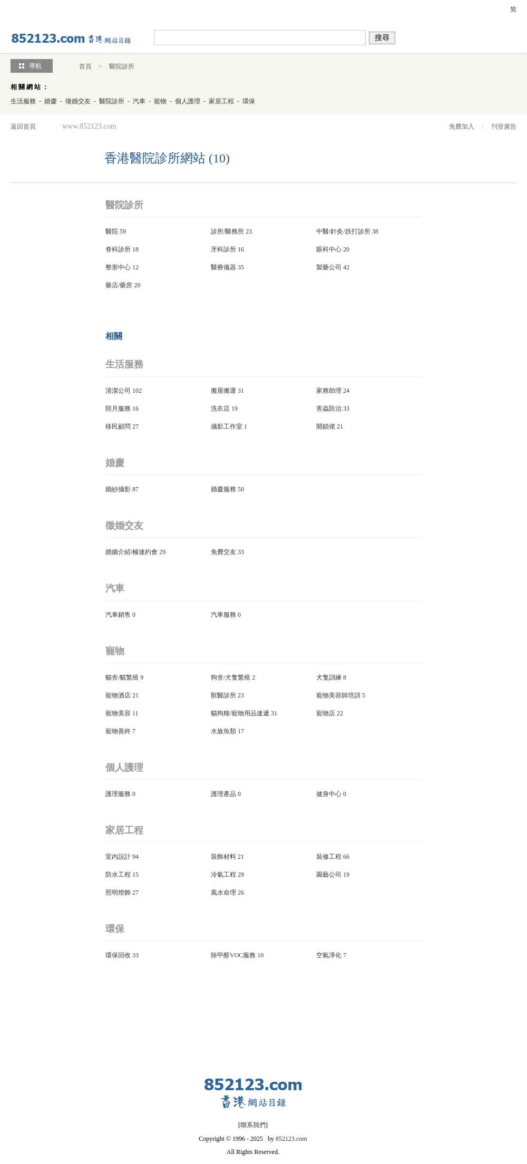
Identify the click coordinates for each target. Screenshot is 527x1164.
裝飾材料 (223, 856)
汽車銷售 (118, 614)
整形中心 (118, 267)
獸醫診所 (223, 695)
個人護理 (187, 101)
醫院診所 (121, 66)
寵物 (160, 101)
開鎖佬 (325, 426)
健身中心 (328, 794)
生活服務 (23, 101)
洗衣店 (220, 408)
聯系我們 (253, 1125)
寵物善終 (118, 731)
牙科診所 (223, 249)
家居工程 (221, 101)
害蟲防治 (328, 408)
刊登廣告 (503, 126)
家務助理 (328, 390)
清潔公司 (118, 390)
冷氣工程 (223, 874)
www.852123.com (89, 126)
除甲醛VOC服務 (233, 955)
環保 (248, 101)
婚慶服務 (223, 489)
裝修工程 (328, 856)
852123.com (291, 1138)
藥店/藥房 (118, 285)
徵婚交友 (78, 101)
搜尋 (382, 37)
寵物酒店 (118, 695)
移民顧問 (118, 426)
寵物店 (325, 713)
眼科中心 (328, 249)
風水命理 (223, 892)
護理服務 (118, 794)
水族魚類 (223, 731)
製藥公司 (328, 267)
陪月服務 (118, 408)
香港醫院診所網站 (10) (167, 158)
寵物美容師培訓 (338, 695)
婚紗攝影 (118, 489)
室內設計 (118, 856)
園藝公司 (328, 874)
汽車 (139, 101)
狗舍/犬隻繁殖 (230, 677)
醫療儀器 (223, 267)
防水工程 (118, 874)
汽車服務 (223, 614)
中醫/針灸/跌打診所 (343, 231)
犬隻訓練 (328, 677)
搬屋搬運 (223, 390)
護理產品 (223, 794)
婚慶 (50, 101)
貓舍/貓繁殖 (122, 677)
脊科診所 (118, 249)
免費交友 (223, 552)
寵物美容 (118, 713)
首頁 (85, 66)
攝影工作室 (226, 426)
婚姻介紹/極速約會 (131, 552)
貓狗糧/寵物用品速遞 (240, 713)
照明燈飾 (118, 892)
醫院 (111, 231)
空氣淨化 (328, 955)
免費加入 (461, 126)
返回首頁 (23, 126)
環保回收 (118, 955)
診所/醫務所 (227, 231)
